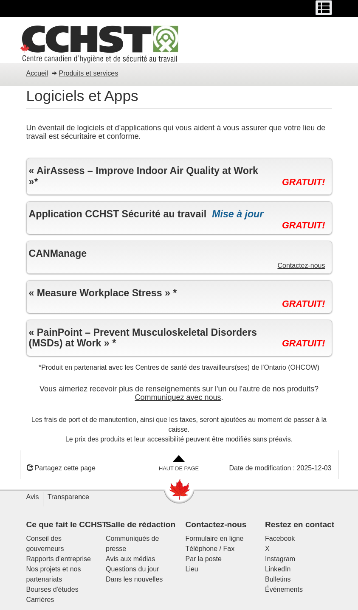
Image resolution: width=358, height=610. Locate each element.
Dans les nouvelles (134, 579)
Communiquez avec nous (178, 397)
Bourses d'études (52, 589)
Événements (284, 589)
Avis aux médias (130, 558)
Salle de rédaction (140, 524)
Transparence (68, 496)
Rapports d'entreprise (58, 558)
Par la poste (204, 558)
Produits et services (88, 73)
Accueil (37, 73)
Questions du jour (132, 569)
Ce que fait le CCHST (66, 524)
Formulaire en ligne (215, 538)
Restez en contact (299, 524)
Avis (32, 496)
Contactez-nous (301, 265)
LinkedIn (278, 569)
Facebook (280, 538)
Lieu (192, 569)
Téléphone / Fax (210, 548)
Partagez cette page (61, 468)
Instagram (280, 558)
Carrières (40, 599)
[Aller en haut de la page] (179, 463)
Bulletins (277, 579)
